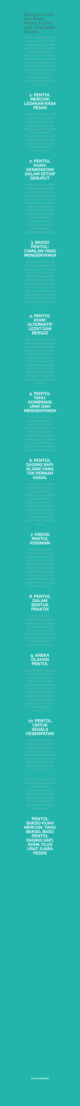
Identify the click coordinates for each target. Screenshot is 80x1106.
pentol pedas (49, 861)
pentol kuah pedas (46, 863)
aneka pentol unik (32, 906)
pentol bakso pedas (40, 953)
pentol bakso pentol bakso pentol (37, 1052)
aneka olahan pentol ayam (42, 1030)
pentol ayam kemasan (37, 943)
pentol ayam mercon (37, 964)
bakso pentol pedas (33, 923)
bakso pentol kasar (40, 961)
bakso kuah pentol (40, 946)
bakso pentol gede (39, 976)
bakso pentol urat (40, 1004)
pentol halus (30, 955)
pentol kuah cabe (46, 965)
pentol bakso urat (37, 1015)
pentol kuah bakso (33, 989)
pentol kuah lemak (33, 968)
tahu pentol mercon (33, 914)
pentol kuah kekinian (45, 1057)
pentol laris (42, 1021)
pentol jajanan (45, 1055)
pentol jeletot (30, 936)
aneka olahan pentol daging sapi (40, 1032)
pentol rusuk (45, 1023)
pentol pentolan (32, 1068)
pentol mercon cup (43, 884)
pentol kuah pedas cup (35, 876)
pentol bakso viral (46, 1053)
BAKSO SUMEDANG (40, 1078)
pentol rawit (30, 993)
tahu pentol (41, 869)
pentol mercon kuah (34, 886)
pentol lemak (49, 989)
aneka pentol (49, 903)
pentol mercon (38, 859)
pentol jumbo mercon (40, 1017)
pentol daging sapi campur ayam (36, 986)
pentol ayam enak (39, 1006)
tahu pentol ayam (44, 940)
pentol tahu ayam (32, 1025)
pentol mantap (36, 1062)
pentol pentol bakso (40, 1066)
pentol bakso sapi (45, 901)
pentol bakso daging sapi (40, 1010)
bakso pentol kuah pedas (39, 870)
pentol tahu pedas (45, 912)
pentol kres (29, 1057)
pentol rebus (42, 897)
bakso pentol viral (39, 1036)
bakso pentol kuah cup (39, 878)
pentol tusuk (48, 882)
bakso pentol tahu (33, 1002)
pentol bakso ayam (41, 891)
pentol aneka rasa (32, 950)
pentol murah (44, 991)
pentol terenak (49, 1025)
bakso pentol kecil (45, 948)
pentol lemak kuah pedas (36, 938)
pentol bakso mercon (34, 893)
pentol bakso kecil (33, 1012)
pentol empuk (31, 1055)
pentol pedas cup (32, 882)
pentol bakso (30, 863)
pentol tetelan (31, 931)
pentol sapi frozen (46, 929)
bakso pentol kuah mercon (40, 962)
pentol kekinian (44, 925)
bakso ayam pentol (33, 1034)
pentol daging (31, 874)
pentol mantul (31, 991)
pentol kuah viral (32, 1060)
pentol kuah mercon (39, 867)
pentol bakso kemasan (42, 933)
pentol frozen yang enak (41, 910)
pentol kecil (29, 912)
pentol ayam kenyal (45, 978)
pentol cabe (37, 916)
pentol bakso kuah (38, 908)
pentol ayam (43, 865)
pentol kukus (44, 936)
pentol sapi (42, 899)
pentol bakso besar (33, 980)
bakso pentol (35, 861)
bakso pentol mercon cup (36, 880)
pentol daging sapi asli (37, 917)
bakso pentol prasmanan (41, 1000)
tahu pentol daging (33, 1072)
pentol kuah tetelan (33, 927)
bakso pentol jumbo (34, 942)
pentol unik (34, 970)
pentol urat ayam (45, 1070)
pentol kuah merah (40, 957)
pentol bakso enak (38, 1042)
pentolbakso (30, 865)
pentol (27, 859)
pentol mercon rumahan (37, 1063)
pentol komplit (31, 1019)
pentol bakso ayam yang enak (39, 1037)
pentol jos (29, 884)
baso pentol (48, 871)
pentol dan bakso (46, 987)
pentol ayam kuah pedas (39, 1007)
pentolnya (44, 944)
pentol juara (44, 874)
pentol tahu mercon (46, 921)
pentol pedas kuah (33, 903)
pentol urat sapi (31, 1027)
